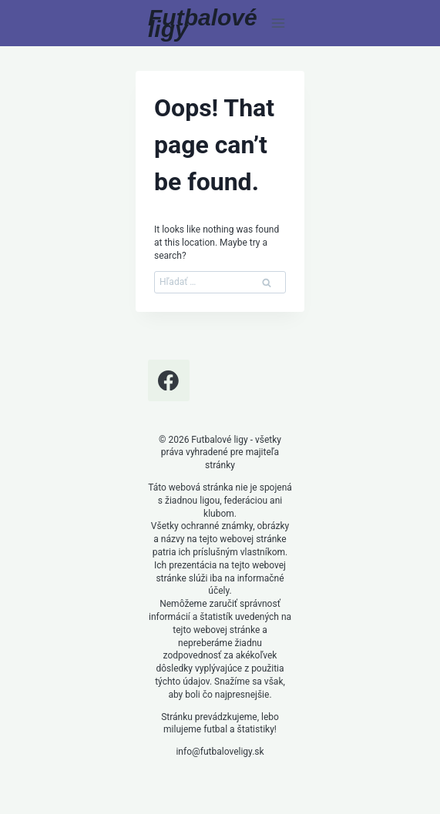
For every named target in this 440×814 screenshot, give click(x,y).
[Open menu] (278, 23)
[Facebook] (169, 380)
